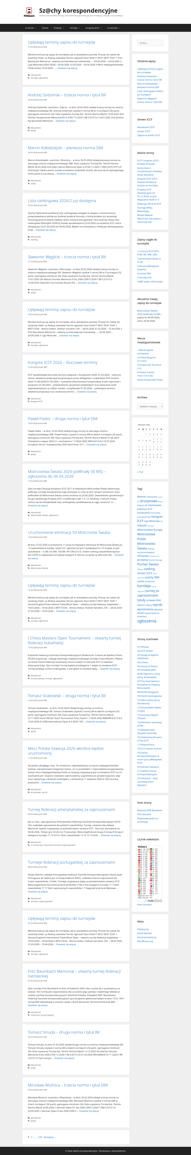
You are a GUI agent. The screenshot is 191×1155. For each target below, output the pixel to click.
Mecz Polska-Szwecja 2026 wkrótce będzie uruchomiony (65, 751)
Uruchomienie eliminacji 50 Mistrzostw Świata (69, 532)
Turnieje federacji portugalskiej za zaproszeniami (71, 862)
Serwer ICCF (143, 131)
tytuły (33, 130)
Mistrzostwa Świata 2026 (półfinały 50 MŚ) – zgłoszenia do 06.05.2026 (67, 474)
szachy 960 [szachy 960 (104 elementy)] (152, 577)
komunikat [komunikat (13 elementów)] (155, 513)
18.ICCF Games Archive (149, 748)
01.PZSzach (143, 646)
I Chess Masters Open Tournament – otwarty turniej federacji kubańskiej (74, 640)
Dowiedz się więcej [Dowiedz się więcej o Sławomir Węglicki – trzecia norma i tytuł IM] (87, 282)
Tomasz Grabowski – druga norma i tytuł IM (67, 695)
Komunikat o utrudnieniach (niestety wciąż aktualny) (149, 171)
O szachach (115, 28)
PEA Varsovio (144, 814)
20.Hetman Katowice (148, 766)
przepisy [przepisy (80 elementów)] (142, 560)
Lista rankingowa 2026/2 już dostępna (62, 200)
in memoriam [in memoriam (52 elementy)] (153, 505)
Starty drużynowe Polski (149, 379)
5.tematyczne (144, 277)
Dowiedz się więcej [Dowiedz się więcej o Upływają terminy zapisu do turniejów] (67, 68)
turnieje (34, 78)
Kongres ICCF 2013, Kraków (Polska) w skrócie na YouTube (147, 182)
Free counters (144, 904)
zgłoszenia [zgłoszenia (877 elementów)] (146, 621)
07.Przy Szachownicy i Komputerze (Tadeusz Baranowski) (148, 684)
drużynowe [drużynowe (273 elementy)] (148, 501)
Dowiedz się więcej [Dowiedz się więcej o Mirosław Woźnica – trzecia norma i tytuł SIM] (89, 1110)
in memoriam (37, 845)
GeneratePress (119, 1151)
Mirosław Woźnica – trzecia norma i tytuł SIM (68, 1085)
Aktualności (36, 75)
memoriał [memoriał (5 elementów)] (150, 526)
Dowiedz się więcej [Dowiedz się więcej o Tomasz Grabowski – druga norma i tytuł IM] (96, 721)
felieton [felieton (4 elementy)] (160, 502)
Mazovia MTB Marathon (149, 810)
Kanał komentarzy (146, 937)
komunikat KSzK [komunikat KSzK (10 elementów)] (144, 517)
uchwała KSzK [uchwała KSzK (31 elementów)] (153, 600)
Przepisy (60, 28)
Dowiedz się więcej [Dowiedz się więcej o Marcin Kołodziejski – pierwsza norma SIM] (66, 173)
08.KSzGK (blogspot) (148, 692)
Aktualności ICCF (146, 127)
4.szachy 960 (144, 273)
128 (40, 1137)
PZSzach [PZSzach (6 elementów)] (140, 569)
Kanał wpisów (144, 933)
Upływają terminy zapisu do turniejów (61, 42)
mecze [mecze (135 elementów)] (141, 525)
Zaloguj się (143, 929)
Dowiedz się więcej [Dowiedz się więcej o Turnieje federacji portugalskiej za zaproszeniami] (38, 891)
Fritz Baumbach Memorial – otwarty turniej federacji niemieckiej (74, 973)
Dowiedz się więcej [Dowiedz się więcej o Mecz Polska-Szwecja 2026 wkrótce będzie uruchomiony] (51, 782)
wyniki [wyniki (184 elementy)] (157, 604)
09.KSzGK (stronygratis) (149, 695)
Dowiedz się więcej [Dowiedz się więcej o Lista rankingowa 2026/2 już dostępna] (46, 229)
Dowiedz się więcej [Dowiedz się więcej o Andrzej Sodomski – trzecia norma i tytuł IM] (65, 120)
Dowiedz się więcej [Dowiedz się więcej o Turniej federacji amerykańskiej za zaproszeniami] (111, 835)
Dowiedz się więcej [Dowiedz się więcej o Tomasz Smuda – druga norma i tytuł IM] (64, 1058)
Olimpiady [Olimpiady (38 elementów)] (143, 555)
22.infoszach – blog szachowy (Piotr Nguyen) (147, 782)
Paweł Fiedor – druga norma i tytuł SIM (62, 418)
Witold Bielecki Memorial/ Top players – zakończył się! (150, 218)
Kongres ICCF (37, 401)
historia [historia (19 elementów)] (141, 505)
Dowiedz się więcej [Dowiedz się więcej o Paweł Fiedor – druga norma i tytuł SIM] (96, 444)
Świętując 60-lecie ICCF (149, 203)
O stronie (32, 28)
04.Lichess (142, 662)
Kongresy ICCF (95, 28)
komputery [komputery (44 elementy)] (143, 512)
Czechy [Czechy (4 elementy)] (160, 497)
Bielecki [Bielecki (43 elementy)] (141, 496)
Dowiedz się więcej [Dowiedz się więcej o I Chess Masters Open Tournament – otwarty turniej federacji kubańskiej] (110, 668)
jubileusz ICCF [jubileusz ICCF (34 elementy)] (145, 509)
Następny (50, 1137)
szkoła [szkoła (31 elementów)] (140, 581)
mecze (44, 792)
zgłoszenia (43, 78)
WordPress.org (145, 941)
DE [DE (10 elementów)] (138, 501)
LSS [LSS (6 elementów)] (161, 521)
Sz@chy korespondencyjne (78, 10)
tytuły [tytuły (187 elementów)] (141, 600)
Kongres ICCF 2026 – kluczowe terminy (62, 362)
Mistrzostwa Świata (39, 515)
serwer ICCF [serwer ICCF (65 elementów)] (144, 573)
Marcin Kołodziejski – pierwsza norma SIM (65, 147)
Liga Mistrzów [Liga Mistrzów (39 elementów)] (152, 521)
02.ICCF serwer (145, 650)
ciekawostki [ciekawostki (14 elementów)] (152, 496)
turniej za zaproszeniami (64, 845)
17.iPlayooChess (145, 744)
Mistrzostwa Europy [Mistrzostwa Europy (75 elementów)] (149, 529)
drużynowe (36, 792)
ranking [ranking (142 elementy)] (149, 569)
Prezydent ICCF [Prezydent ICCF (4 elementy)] (154, 556)
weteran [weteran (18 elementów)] (141, 605)
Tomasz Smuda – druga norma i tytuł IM (64, 1032)
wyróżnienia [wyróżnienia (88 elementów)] (145, 609)
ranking (34, 239)
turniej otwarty (37, 678)
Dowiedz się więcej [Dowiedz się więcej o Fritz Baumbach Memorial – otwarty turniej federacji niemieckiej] (38, 1005)
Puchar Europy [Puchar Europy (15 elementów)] (155, 560)
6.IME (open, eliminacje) (149, 281)
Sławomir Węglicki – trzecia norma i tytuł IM (67, 256)
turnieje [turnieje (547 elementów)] (144, 585)
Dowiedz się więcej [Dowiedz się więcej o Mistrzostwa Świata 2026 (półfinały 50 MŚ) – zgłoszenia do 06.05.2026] (38, 505)
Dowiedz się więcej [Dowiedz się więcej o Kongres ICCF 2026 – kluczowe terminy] (87, 391)
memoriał (48, 845)
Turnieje (76, 28)
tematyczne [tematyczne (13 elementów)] (150, 581)
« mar (140, 471)
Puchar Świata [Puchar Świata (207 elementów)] (148, 564)
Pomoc (45, 27)
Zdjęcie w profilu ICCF (148, 135)
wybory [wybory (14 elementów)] (149, 605)
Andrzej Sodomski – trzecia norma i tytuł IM (67, 95)
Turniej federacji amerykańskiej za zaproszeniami (71, 809)
